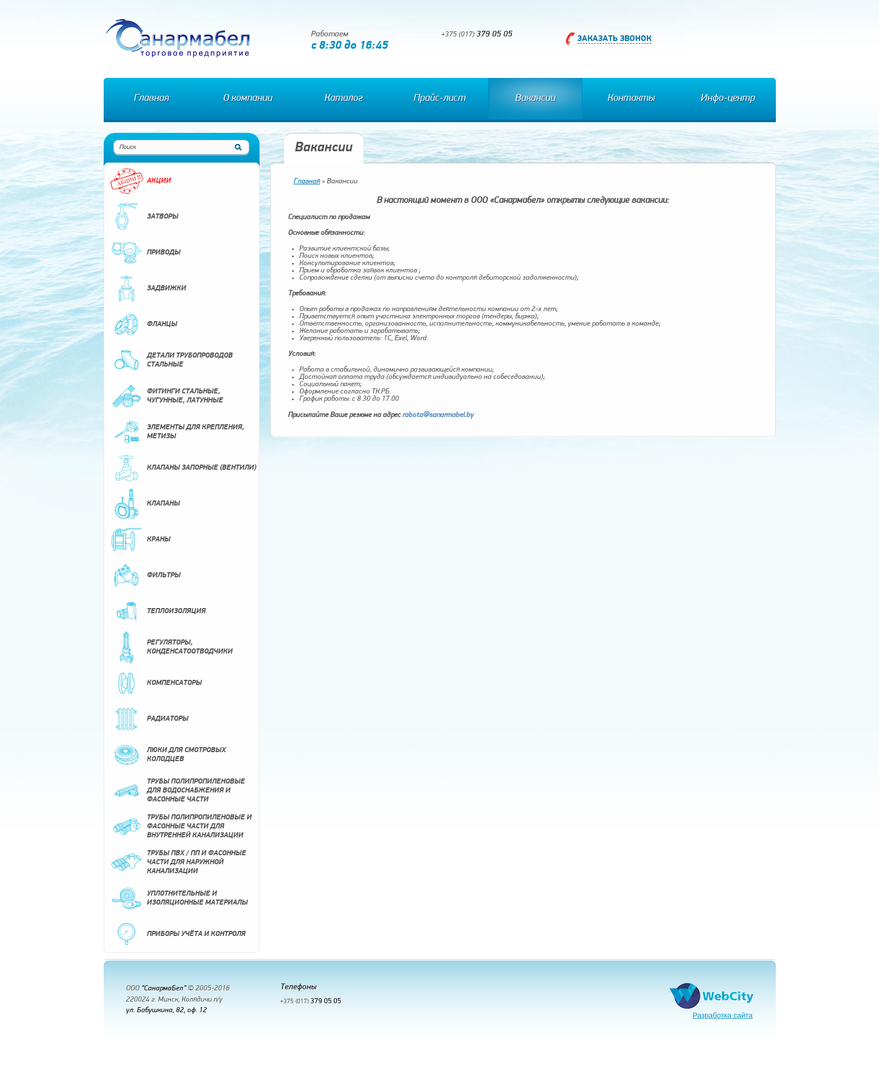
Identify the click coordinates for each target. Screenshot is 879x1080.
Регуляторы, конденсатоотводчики (171, 647)
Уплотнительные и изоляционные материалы (179, 898)
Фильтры (145, 575)
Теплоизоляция (158, 611)
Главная (151, 98)
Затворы (144, 217)
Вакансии (535, 98)
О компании (247, 98)
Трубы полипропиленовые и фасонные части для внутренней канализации (181, 826)
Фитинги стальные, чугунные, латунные (166, 396)
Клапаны (145, 504)
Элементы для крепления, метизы (177, 432)
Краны (140, 540)
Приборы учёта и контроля (178, 934)
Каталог (344, 98)
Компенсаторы (156, 683)
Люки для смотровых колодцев (168, 755)
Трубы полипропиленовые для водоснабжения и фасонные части (177, 791)
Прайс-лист (440, 98)
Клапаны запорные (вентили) (183, 468)
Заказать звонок (614, 39)
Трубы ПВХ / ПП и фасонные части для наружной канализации (178, 862)
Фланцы (143, 324)
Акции (140, 181)
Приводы (145, 253)
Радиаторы (149, 719)
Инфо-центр (728, 98)
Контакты (631, 98)
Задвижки (148, 288)
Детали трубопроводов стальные (171, 360)
